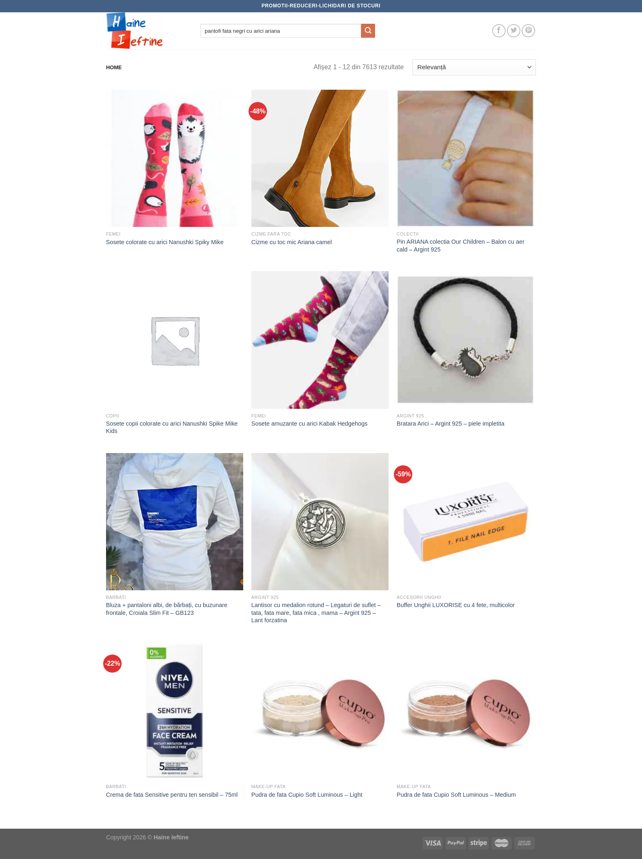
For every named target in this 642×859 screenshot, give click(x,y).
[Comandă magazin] (474, 67)
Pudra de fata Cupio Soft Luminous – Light (306, 794)
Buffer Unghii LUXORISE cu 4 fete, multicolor (456, 605)
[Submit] (368, 31)
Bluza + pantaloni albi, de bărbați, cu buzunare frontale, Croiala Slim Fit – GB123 (166, 609)
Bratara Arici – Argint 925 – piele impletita (450, 423)
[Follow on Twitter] (513, 31)
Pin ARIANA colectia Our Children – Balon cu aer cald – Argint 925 (460, 245)
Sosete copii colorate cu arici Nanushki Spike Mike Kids (172, 427)
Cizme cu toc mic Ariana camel (291, 242)
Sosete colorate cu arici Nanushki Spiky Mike (165, 242)
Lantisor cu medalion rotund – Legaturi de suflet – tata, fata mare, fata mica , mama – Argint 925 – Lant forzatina (316, 612)
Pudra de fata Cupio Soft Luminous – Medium (456, 794)
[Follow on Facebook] (499, 31)
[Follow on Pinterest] (528, 31)
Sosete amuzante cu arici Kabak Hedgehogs (309, 423)
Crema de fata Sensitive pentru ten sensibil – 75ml (172, 794)
